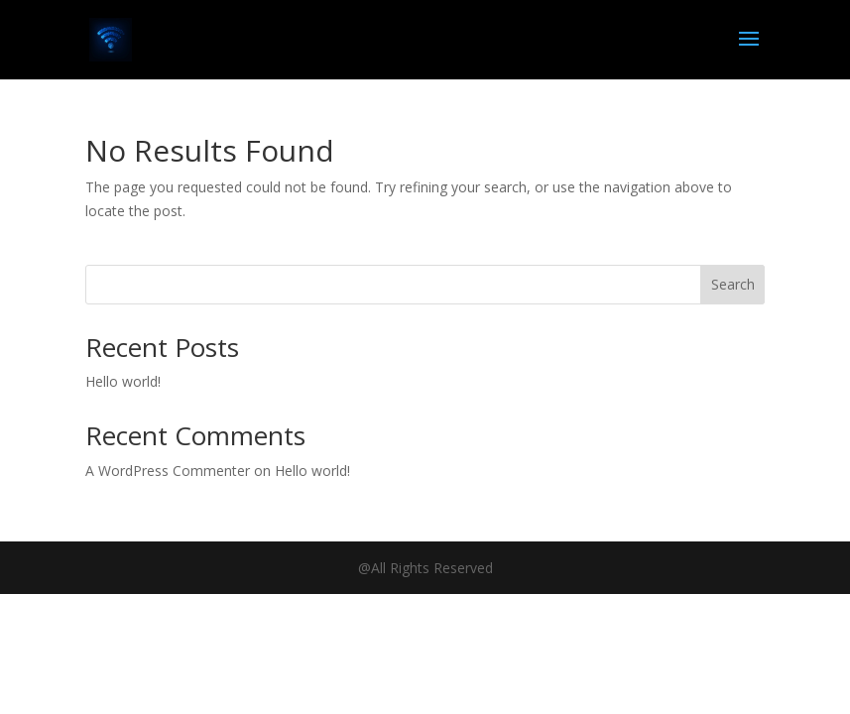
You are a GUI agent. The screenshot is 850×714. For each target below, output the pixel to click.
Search (733, 284)
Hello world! (123, 381)
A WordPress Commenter (167, 470)
